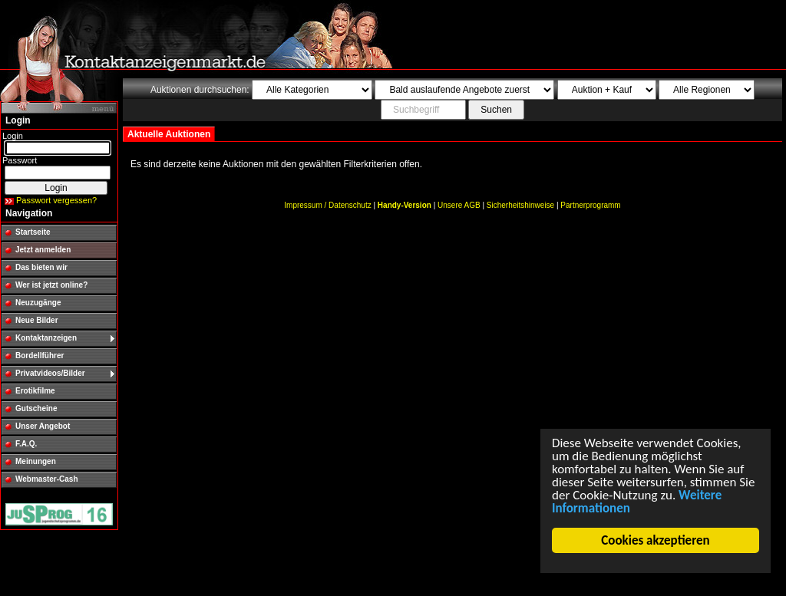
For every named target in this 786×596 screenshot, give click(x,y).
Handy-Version (404, 205)
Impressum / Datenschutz (327, 205)
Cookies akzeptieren (656, 540)
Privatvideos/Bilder (50, 373)
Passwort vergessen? (56, 200)
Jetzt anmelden (43, 249)
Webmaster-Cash (46, 479)
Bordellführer (39, 355)
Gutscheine (36, 408)
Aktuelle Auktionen (168, 134)
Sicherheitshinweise (520, 205)
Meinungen (35, 461)
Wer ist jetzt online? (51, 285)
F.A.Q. (26, 444)
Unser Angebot (42, 426)
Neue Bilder (36, 320)
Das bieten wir (41, 267)
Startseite (33, 232)
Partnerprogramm (590, 205)
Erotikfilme (35, 391)
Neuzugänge (38, 302)
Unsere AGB (459, 205)
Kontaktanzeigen (46, 338)
